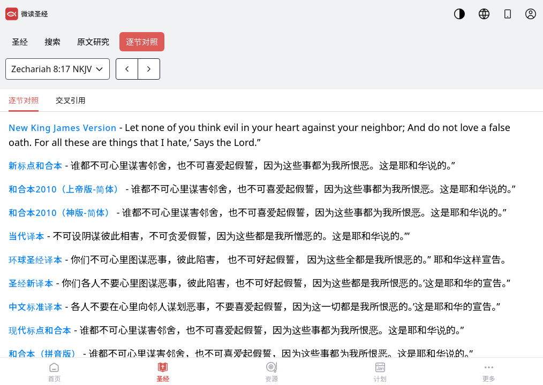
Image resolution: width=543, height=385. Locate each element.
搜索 (52, 41)
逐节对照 (142, 41)
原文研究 (93, 41)
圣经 (20, 41)
